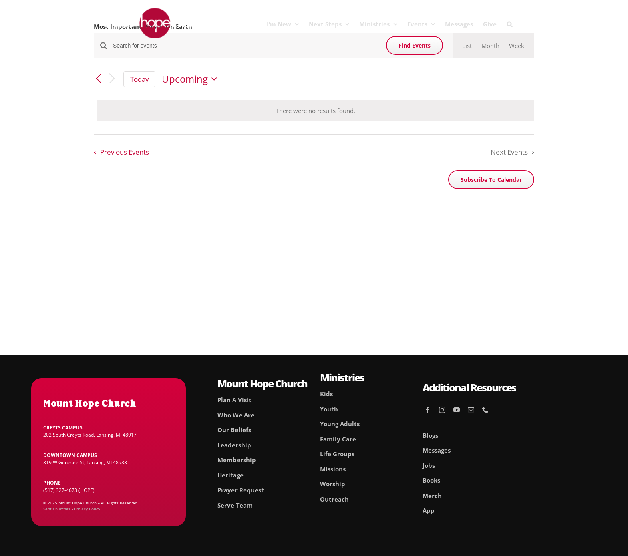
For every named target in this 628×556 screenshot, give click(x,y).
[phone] (485, 410)
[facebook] (428, 410)
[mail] (471, 410)
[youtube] (456, 410)
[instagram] (442, 410)
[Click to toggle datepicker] (191, 79)
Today (139, 79)
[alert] (315, 111)
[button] (509, 24)
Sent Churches (56, 509)
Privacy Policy (87, 509)
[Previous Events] (98, 79)
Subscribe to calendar (491, 179)
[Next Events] (112, 79)
